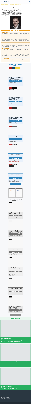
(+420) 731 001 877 (4, 396)
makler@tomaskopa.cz (5, 398)
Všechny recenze (11, 193)
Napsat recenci (11, 195)
